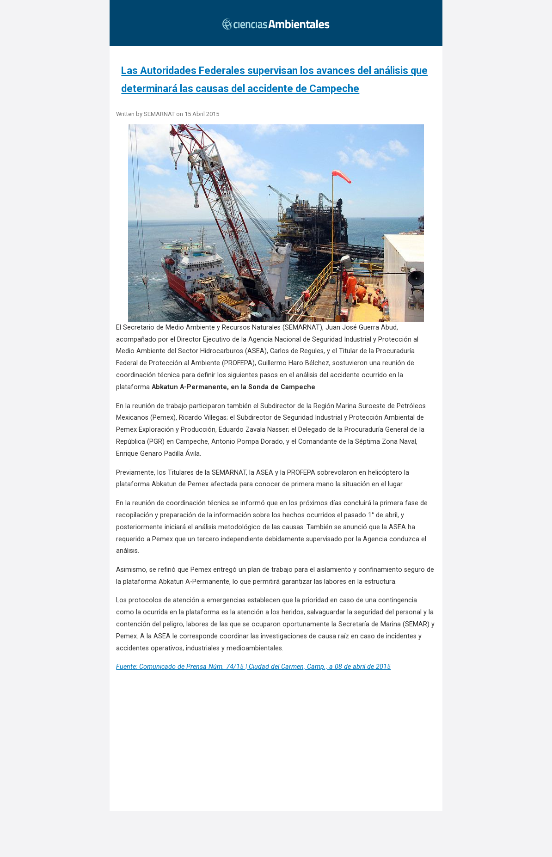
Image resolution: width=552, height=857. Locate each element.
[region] (279, 755)
